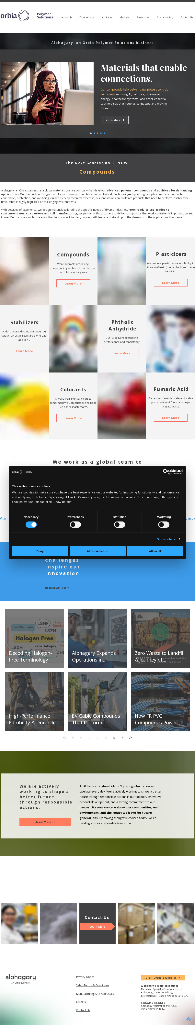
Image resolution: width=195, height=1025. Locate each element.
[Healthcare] (94, 133)
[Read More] (45, 822)
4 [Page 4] (106, 738)
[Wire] (91, 133)
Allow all (155, 551)
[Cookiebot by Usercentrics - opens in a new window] (166, 472)
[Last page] (130, 737)
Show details (166, 539)
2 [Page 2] (89, 738)
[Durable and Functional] (104, 133)
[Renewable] (97, 133)
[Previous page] (72, 737)
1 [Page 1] (81, 738)
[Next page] (122, 737)
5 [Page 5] (114, 738)
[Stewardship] (101, 133)
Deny (40, 551)
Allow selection (97, 551)
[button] (87, 17)
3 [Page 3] (97, 738)
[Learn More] (115, 120)
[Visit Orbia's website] (163, 977)
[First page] (64, 737)
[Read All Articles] (59, 588)
